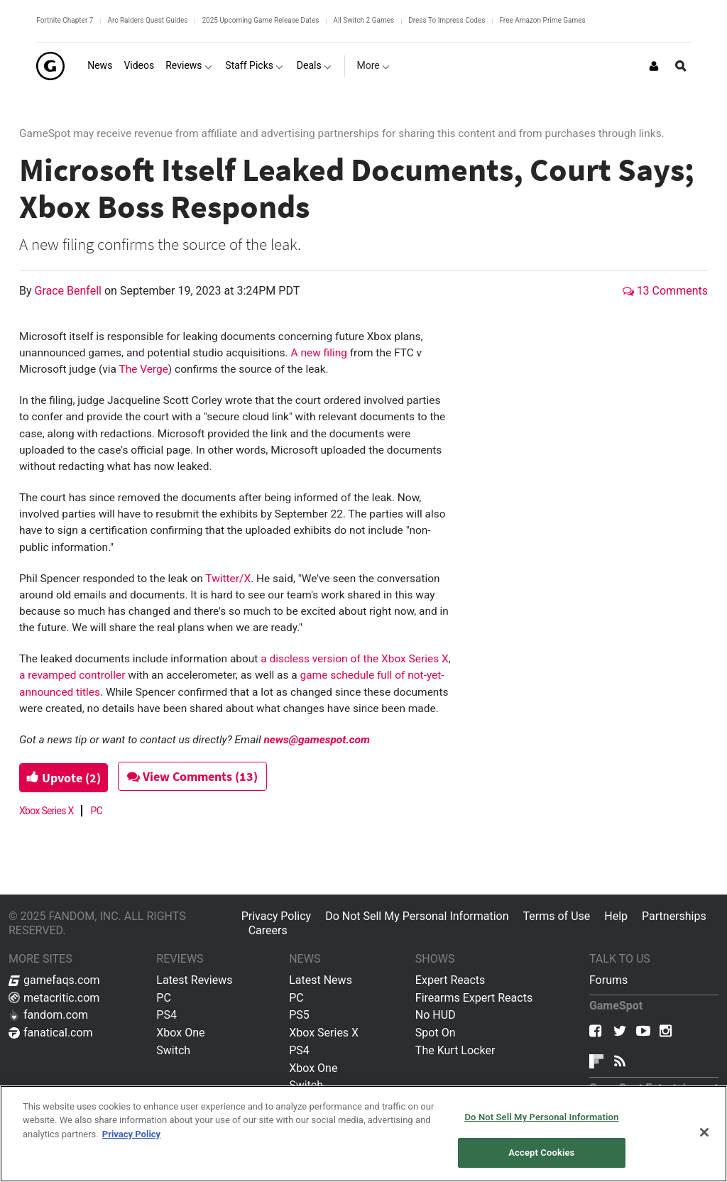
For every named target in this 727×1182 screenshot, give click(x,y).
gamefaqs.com (54, 980)
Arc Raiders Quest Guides (147, 20)
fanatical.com (51, 1032)
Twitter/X (228, 578)
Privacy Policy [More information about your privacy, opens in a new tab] (131, 1134)
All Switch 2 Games (363, 20)
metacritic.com (54, 998)
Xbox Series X (46, 810)
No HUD (435, 1015)
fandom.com (48, 1015)
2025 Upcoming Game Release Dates (260, 20)
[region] (363, 1133)
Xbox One (180, 1032)
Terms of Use (557, 916)
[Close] (704, 1132)
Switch (173, 1050)
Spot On (435, 1032)
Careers (268, 930)
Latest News (320, 980)
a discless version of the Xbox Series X (354, 658)
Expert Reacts (450, 980)
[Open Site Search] (681, 66)
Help (616, 916)
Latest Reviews (194, 980)
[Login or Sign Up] (654, 66)
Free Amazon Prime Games (542, 20)
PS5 (299, 1015)
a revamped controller (72, 675)
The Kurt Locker (455, 1050)
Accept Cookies (541, 1152)
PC (97, 810)
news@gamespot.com (316, 739)
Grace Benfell (69, 290)
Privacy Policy (276, 916)
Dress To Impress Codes (446, 20)
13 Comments (665, 290)
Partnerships (674, 916)
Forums (608, 980)
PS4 (166, 1015)
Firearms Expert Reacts (473, 998)
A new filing (318, 352)
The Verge (143, 369)
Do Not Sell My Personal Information (416, 916)
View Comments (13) (201, 776)
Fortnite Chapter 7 (64, 20)
